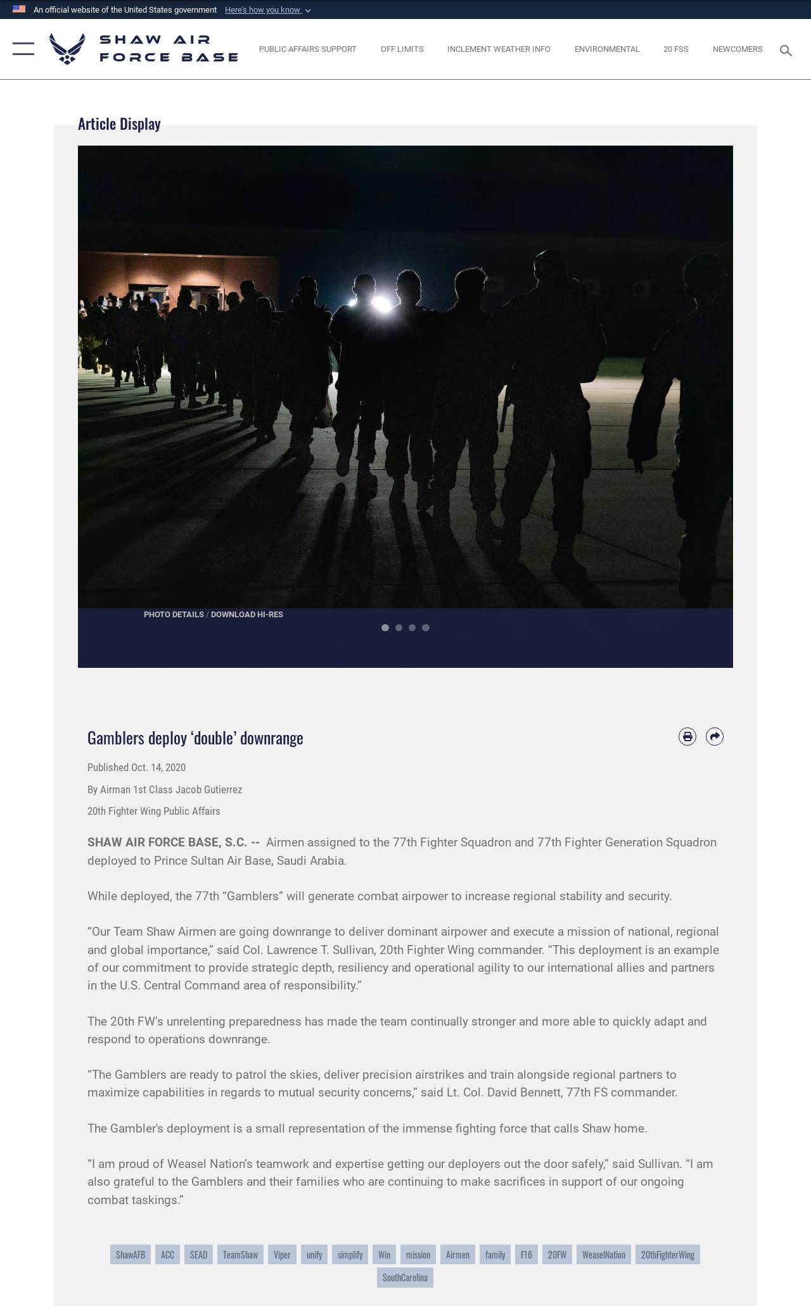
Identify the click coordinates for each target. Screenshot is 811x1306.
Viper (282, 1254)
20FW (557, 1254)
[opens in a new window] (402, 49)
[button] (269, 10)
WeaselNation (603, 1254)
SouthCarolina (405, 1277)
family (495, 1254)
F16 (526, 1254)
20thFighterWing (667, 1254)
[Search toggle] (788, 49)
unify (314, 1254)
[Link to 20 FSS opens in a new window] (676, 49)
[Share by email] (715, 736)
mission (418, 1254)
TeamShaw (240, 1254)
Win (384, 1254)
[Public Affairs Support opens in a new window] (308, 49)
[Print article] (687, 736)
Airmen (457, 1254)
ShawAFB (130, 1254)
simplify (350, 1254)
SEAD (198, 1254)
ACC (167, 1254)
